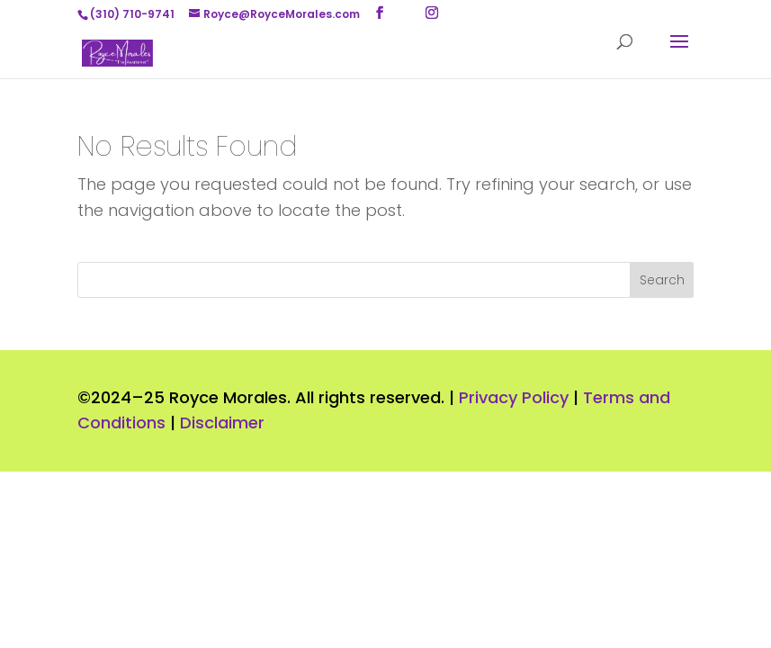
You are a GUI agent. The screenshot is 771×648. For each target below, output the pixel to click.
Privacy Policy (514, 397)
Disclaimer (222, 422)
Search (662, 280)
